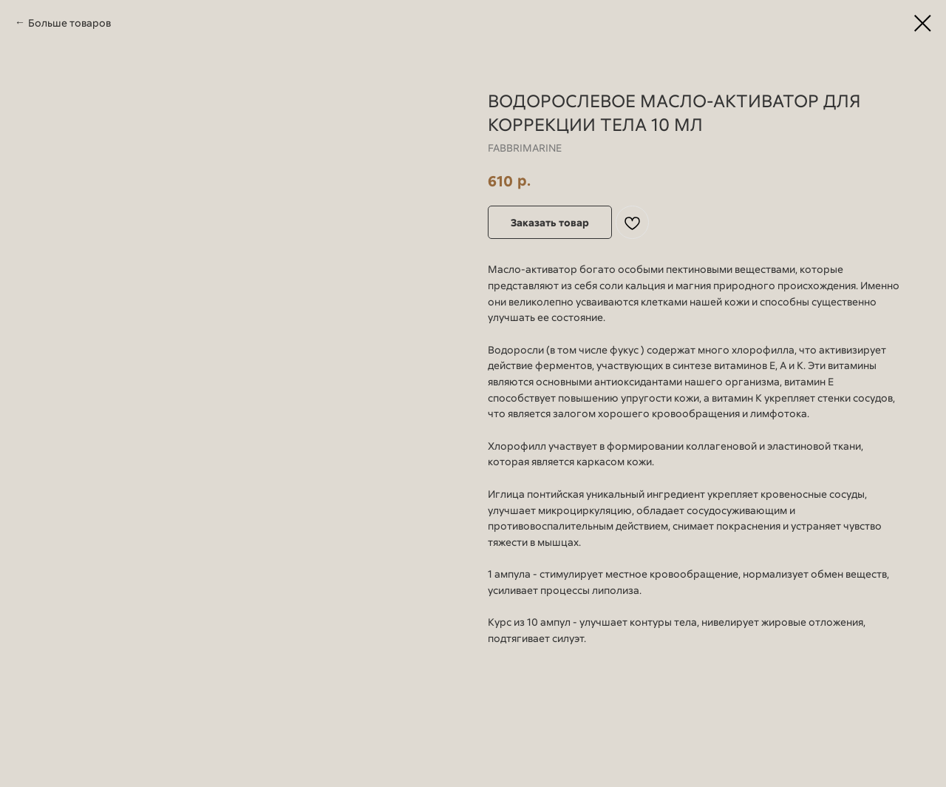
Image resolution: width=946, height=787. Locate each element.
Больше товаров (69, 22)
